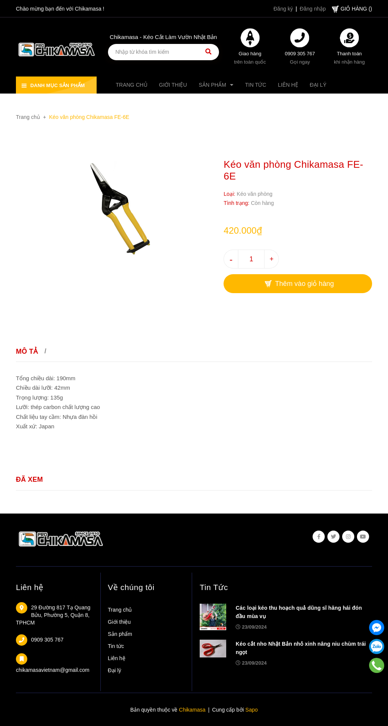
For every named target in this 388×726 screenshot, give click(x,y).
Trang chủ (120, 610)
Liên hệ (30, 587)
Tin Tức (214, 587)
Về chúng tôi (131, 587)
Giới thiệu (119, 622)
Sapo (252, 710)
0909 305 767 (300, 53)
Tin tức (116, 646)
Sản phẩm (120, 634)
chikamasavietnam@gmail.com (52, 670)
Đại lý (114, 670)
